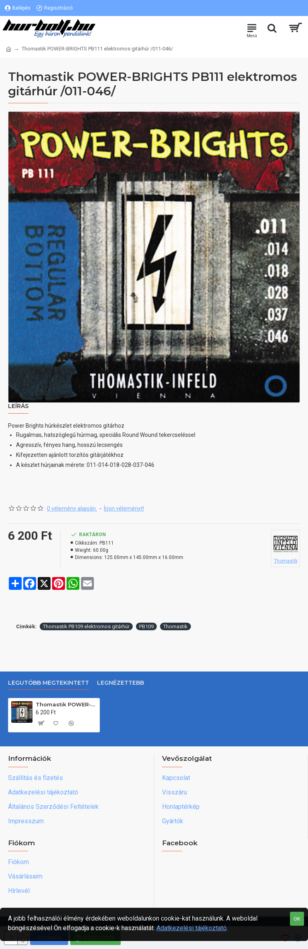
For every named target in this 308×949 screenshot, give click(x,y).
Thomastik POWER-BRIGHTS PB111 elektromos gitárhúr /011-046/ (66, 704)
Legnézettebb (120, 683)
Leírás (18, 406)
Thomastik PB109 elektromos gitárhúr (86, 626)
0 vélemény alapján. (72, 508)
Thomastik (175, 626)
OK (297, 919)
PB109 (146, 626)
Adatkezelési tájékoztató (191, 928)
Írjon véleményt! (124, 508)
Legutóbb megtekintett (48, 683)
